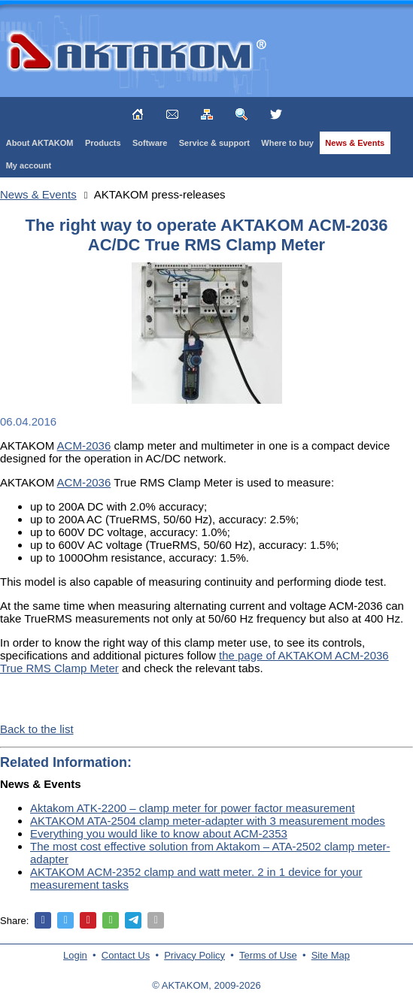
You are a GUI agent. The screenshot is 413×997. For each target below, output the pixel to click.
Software (149, 142)
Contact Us (126, 955)
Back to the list (37, 729)
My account (29, 165)
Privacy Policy (194, 955)
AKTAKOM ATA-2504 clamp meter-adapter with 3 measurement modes (207, 820)
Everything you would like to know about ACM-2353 (158, 833)
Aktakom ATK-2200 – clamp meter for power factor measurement (192, 808)
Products (103, 142)
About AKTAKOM (40, 142)
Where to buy (287, 142)
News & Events (354, 142)
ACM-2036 (84, 445)
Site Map (330, 955)
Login (75, 955)
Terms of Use (268, 955)
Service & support (214, 142)
